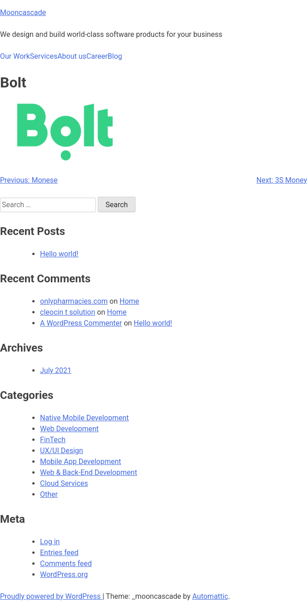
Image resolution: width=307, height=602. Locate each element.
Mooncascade (23, 12)
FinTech (52, 439)
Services (43, 56)
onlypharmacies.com (74, 301)
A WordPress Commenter (81, 323)
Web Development (69, 428)
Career (97, 56)
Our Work (15, 56)
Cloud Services (64, 483)
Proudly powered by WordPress (51, 596)
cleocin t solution (67, 312)
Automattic (210, 596)
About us (71, 56)
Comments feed (66, 563)
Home (129, 301)
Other (49, 494)
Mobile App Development (80, 461)
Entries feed (59, 552)
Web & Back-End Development (88, 472)
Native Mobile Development (84, 417)
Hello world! (59, 254)
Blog (115, 56)
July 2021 (55, 370)
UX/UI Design (61, 450)
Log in (50, 541)
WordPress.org (64, 574)
